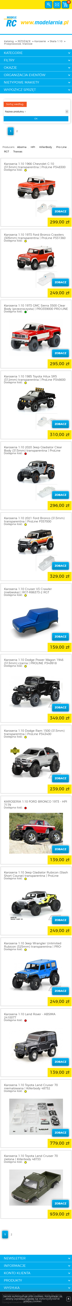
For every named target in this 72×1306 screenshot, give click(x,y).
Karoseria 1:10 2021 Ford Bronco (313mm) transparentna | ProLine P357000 (34, 520)
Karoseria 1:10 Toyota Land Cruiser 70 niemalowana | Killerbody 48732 (31, 1087)
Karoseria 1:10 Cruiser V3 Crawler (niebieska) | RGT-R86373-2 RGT (28, 591)
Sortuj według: (15, 104)
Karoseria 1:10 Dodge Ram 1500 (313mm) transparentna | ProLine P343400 (34, 732)
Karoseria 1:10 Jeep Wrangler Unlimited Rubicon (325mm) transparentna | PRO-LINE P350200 (33, 946)
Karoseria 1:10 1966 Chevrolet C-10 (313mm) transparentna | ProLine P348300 (34, 165)
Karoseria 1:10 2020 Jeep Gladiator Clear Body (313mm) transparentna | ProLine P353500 (33, 450)
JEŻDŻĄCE (24, 41)
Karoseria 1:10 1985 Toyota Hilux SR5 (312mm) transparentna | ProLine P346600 (34, 378)
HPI (33, 147)
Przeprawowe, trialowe (18, 44)
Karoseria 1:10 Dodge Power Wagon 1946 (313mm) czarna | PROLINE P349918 (33, 662)
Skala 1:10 (56, 41)
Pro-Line (61, 147)
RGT (6, 151)
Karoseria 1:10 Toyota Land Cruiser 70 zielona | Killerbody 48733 (31, 1158)
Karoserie (40, 41)
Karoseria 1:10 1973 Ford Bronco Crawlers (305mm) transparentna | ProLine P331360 (34, 236)
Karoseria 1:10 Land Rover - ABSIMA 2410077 (29, 1016)
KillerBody (45, 147)
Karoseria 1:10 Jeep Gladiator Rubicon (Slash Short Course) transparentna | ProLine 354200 (36, 876)
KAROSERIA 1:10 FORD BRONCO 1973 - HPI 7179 (35, 803)
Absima (21, 147)
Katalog (9, 41)
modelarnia (36, 21)
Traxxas (17, 151)
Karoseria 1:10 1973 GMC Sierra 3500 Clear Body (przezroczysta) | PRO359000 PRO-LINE (36, 307)
